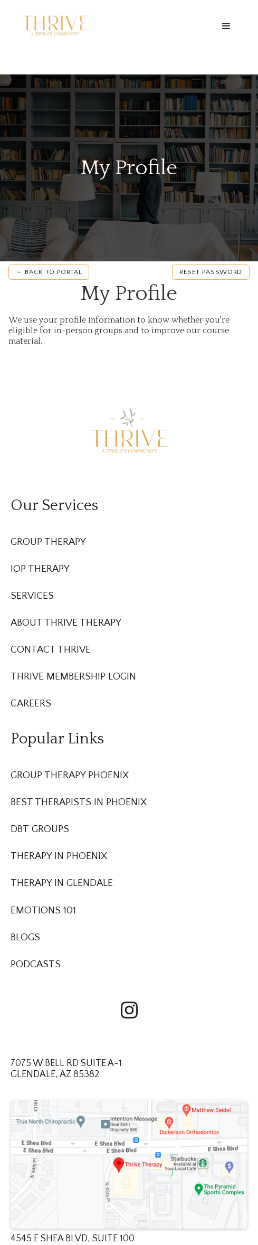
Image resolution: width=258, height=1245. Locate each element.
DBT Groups (40, 829)
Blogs (25, 937)
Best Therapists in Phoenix (79, 802)
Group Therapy (48, 542)
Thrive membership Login (73, 676)
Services (32, 595)
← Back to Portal (49, 272)
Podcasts (36, 964)
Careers (31, 703)
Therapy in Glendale (62, 883)
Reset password (210, 272)
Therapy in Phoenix (59, 856)
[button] (226, 26)
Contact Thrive (51, 649)
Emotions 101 (43, 910)
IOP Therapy (40, 568)
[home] (53, 24)
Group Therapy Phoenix (70, 775)
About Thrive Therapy (66, 622)
